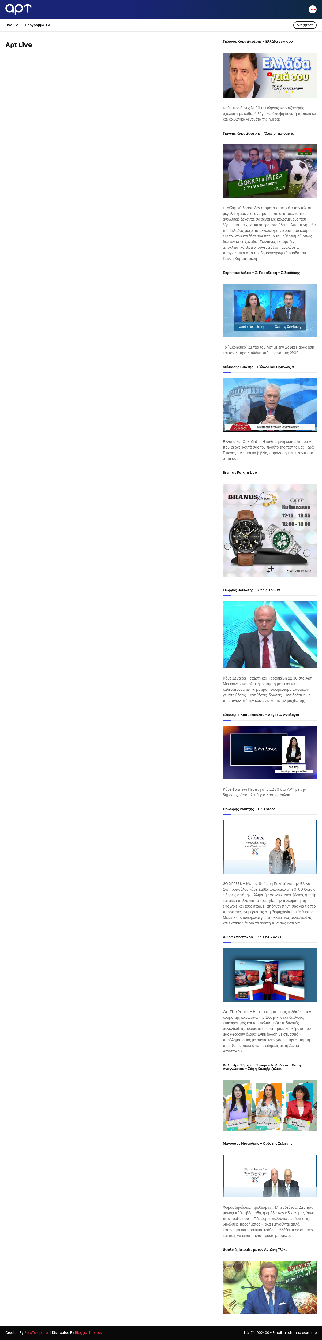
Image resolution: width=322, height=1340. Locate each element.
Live (313, 9)
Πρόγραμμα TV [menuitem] (37, 25)
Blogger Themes (88, 1332)
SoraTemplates (37, 1332)
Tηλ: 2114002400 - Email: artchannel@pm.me (280, 1332)
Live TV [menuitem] (11, 25)
